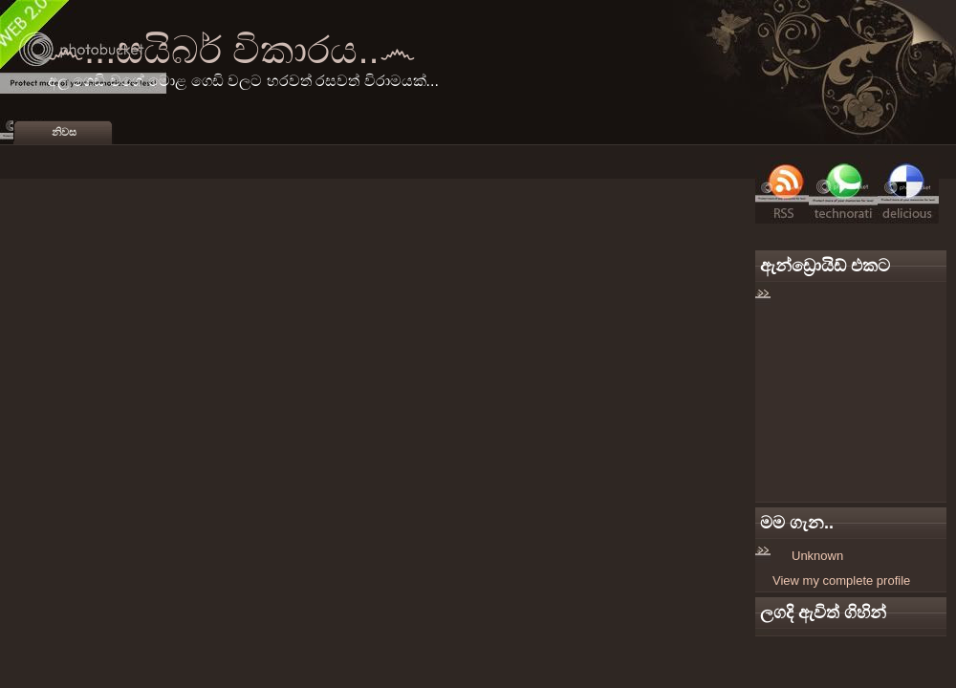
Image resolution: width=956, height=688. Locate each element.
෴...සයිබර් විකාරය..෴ (232, 50)
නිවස (64, 132)
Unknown (817, 555)
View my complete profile (841, 580)
